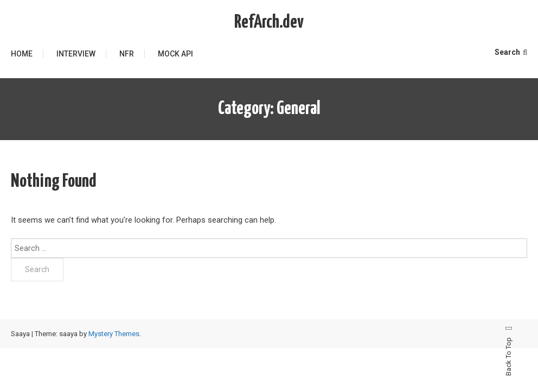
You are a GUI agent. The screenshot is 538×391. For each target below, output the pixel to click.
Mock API (175, 53)
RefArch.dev (269, 22)
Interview (75, 53)
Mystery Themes (113, 334)
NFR (126, 53)
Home (22, 53)
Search (511, 52)
